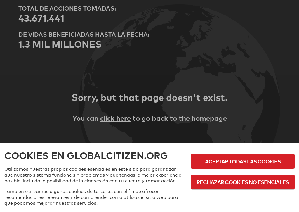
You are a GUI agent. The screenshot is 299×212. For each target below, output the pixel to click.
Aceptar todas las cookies (243, 161)
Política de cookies (243, 198)
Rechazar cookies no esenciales (243, 182)
